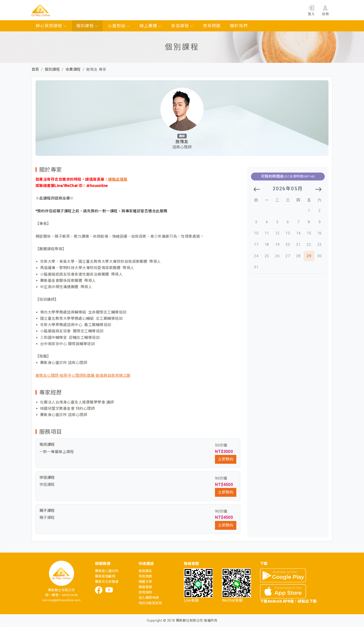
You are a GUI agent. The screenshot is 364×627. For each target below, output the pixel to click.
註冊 (325, 9)
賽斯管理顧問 (105, 576)
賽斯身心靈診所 (106, 571)
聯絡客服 (145, 587)
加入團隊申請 (149, 598)
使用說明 (145, 592)
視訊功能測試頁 (150, 603)
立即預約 (225, 459)
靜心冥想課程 (51, 25)
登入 (311, 9)
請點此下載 (307, 601)
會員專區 (145, 571)
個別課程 (87, 25)
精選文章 (145, 582)
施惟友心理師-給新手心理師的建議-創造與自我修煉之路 (83, 375)
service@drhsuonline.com (61, 600)
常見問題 (212, 25)
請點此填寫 (117, 179)
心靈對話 (119, 25)
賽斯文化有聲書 (106, 582)
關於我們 (239, 25)
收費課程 (73, 69)
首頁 (35, 69)
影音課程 (182, 25)
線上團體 (151, 25)
